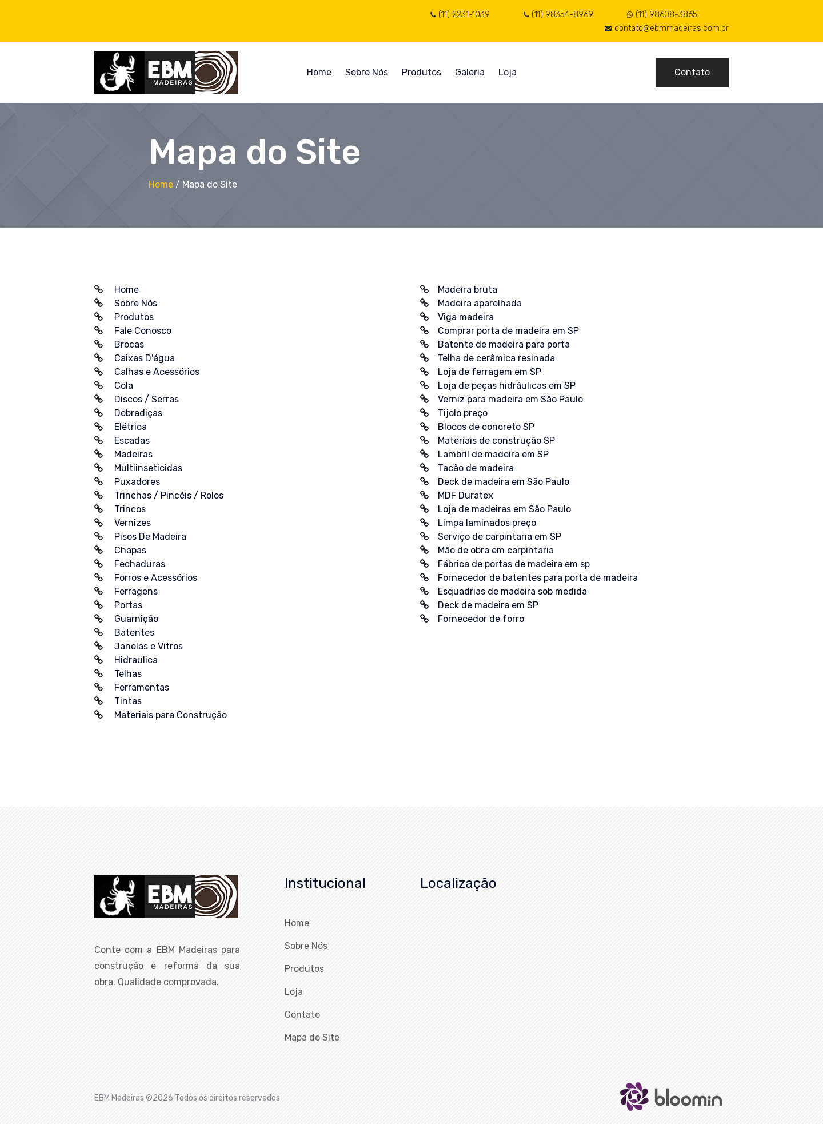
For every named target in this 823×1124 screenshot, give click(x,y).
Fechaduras (139, 564)
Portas (128, 605)
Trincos (130, 509)
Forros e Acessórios (155, 577)
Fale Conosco (142, 330)
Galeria (470, 72)
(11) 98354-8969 (558, 14)
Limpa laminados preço (487, 522)
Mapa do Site (312, 1037)
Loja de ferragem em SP (489, 371)
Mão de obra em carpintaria (496, 550)
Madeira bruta (467, 289)
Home (319, 72)
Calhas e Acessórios (156, 371)
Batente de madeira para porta (504, 344)
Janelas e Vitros (148, 646)
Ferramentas (141, 687)
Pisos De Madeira (150, 536)
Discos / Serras (146, 399)
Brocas (129, 344)
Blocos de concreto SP (486, 426)
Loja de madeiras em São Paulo (504, 509)
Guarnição (136, 618)
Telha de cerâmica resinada (496, 358)
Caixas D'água (144, 358)
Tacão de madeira (476, 468)
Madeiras (133, 454)
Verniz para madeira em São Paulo (510, 399)
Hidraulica (136, 660)
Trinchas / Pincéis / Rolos (168, 495)
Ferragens (136, 591)
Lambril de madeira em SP (493, 454)
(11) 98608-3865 (662, 14)
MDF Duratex (465, 495)
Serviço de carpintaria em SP (499, 536)
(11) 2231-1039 (460, 14)
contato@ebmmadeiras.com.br (667, 28)
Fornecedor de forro (481, 618)
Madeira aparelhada (480, 303)
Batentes (134, 632)
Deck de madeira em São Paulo (503, 481)
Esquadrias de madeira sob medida (512, 591)
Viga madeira (466, 317)
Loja (507, 72)
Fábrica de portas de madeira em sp (514, 564)
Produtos (421, 72)
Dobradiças (138, 413)
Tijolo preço (463, 413)
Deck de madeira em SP (488, 605)
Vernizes (132, 522)
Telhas (128, 673)
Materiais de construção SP (496, 440)
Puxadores (137, 481)
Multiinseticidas (148, 468)
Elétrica (130, 426)
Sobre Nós (366, 72)
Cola (123, 385)
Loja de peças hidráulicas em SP (507, 385)
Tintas (128, 701)
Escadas (132, 440)
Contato (692, 72)
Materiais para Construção (170, 715)
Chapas (130, 550)
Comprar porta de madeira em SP (508, 330)
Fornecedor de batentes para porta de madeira (538, 577)
